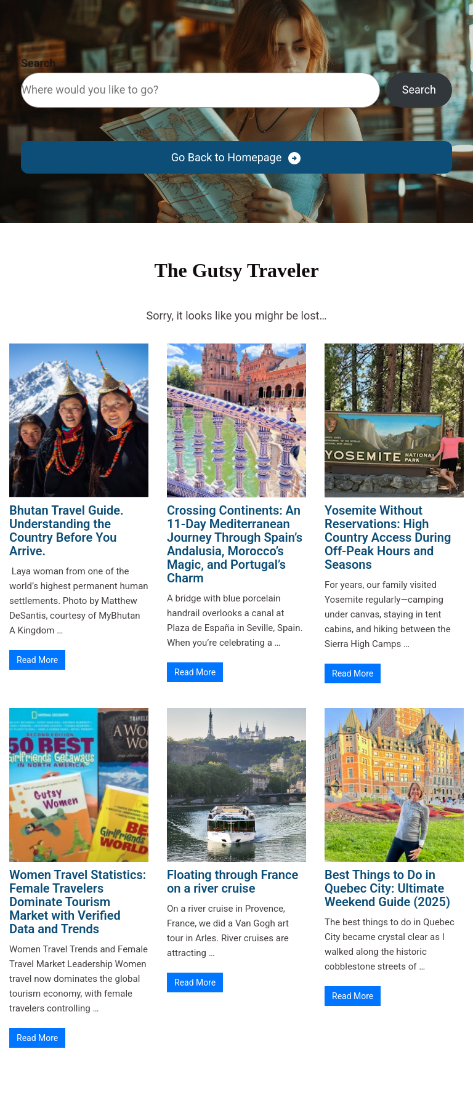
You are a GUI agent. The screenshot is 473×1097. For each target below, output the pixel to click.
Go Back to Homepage (226, 157)
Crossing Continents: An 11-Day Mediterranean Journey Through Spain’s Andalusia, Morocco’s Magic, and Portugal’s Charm (234, 544)
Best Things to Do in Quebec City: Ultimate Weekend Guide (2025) (387, 888)
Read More (37, 660)
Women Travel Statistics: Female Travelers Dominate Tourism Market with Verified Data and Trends (77, 902)
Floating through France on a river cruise (232, 881)
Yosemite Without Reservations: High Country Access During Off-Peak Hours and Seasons (388, 537)
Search (38, 63)
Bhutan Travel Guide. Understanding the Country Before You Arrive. (66, 531)
